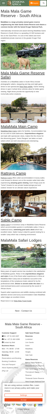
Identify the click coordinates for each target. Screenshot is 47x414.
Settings (23, 395)
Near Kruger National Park (35, 381)
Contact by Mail (9, 342)
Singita (27, 352)
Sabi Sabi (29, 355)
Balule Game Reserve (33, 363)
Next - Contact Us (23, 311)
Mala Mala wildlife (26, 87)
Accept (23, 400)
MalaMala (29, 349)
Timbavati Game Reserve (34, 378)
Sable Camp (5, 225)
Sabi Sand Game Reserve (35, 369)
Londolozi (29, 339)
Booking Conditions (9, 361)
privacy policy (20, 388)
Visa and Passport (8, 364)
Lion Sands (29, 342)
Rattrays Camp (6, 178)
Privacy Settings (23, 409)
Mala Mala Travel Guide (22, 301)
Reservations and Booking (11, 358)
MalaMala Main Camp (9, 131)
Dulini (27, 345)
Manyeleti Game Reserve (34, 366)
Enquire (35, 3)
